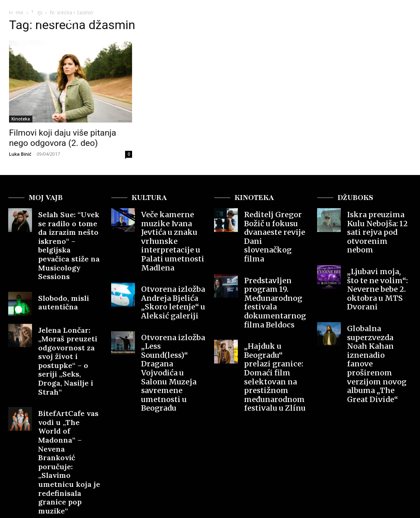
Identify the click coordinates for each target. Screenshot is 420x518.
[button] (396, 18)
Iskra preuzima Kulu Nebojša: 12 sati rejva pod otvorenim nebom (376, 224)
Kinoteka (20, 119)
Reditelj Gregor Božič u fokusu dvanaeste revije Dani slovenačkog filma (274, 224)
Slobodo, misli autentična (58, 271)
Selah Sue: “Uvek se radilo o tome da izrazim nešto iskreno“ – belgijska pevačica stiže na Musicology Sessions (69, 231)
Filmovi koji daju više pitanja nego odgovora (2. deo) (62, 138)
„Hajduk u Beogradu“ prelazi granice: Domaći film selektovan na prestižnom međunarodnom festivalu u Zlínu (275, 321)
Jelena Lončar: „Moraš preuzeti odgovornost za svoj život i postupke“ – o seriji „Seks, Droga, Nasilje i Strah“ (69, 317)
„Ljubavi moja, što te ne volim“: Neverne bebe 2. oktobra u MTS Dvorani (379, 264)
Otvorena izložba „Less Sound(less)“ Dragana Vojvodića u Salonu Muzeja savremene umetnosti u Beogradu (173, 318)
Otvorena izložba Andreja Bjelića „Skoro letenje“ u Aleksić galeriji (173, 271)
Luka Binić (20, 154)
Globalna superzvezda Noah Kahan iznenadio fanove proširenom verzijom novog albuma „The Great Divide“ (379, 311)
